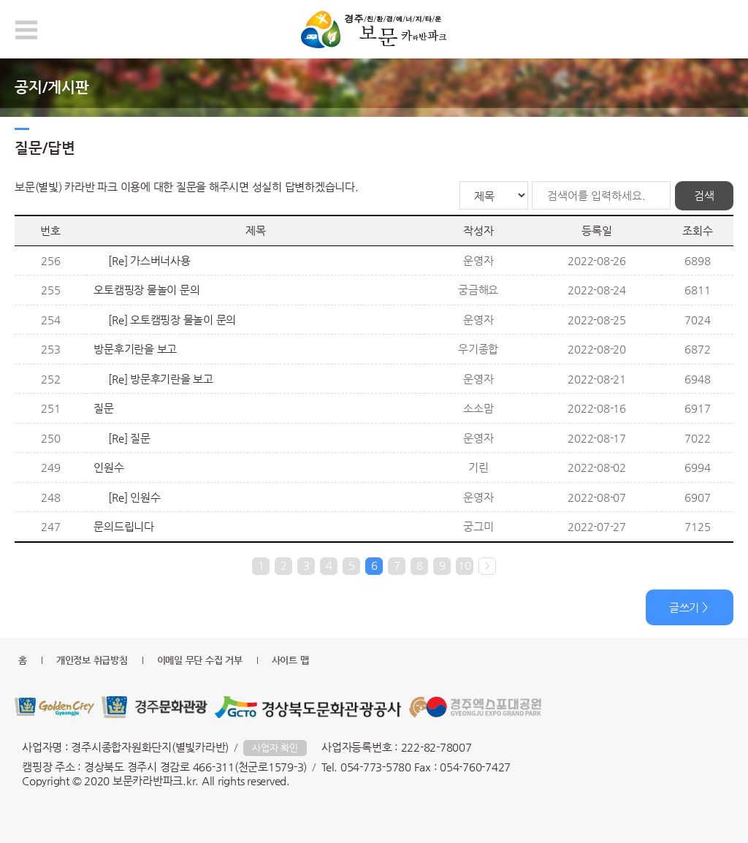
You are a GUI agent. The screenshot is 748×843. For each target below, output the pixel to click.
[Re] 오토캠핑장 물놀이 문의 (172, 319)
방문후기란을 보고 (135, 349)
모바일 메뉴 (26, 29)
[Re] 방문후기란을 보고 (160, 379)
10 (464, 565)
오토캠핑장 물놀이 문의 (146, 289)
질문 (104, 408)
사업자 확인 (275, 747)
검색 (704, 195)
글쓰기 (684, 607)
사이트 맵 (290, 660)
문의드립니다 (124, 526)
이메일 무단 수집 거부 (200, 660)
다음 (487, 566)
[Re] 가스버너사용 (149, 260)
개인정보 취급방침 (92, 660)
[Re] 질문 (129, 438)
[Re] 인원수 (134, 497)
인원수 (108, 467)
